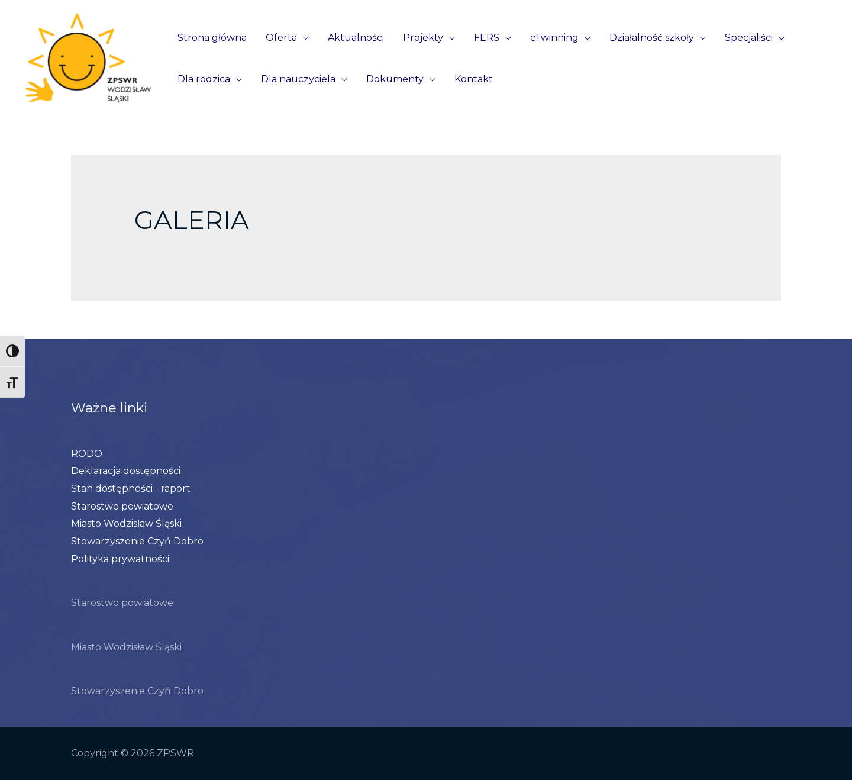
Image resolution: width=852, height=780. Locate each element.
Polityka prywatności (120, 559)
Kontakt (473, 79)
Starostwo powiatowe (122, 506)
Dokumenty (395, 79)
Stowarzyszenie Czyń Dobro (137, 541)
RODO (86, 453)
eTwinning (554, 37)
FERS (486, 37)
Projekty (423, 37)
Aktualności (356, 37)
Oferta (281, 37)
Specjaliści (749, 37)
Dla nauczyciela (298, 79)
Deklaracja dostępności (125, 470)
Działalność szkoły (651, 37)
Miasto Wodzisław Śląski (126, 523)
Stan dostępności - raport (131, 488)
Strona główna (212, 37)
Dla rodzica (204, 79)
